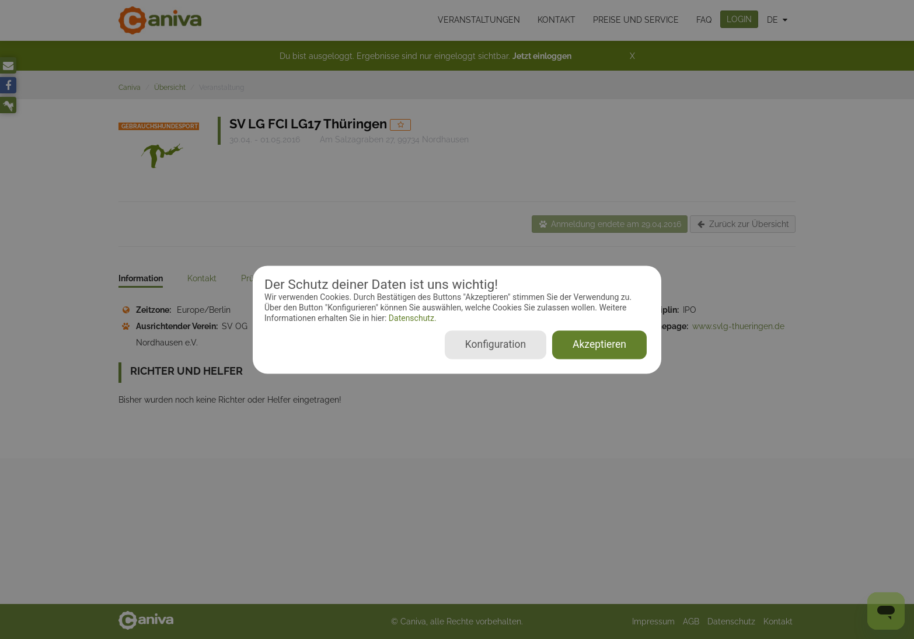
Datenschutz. (411, 318)
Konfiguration (495, 344)
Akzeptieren (599, 344)
